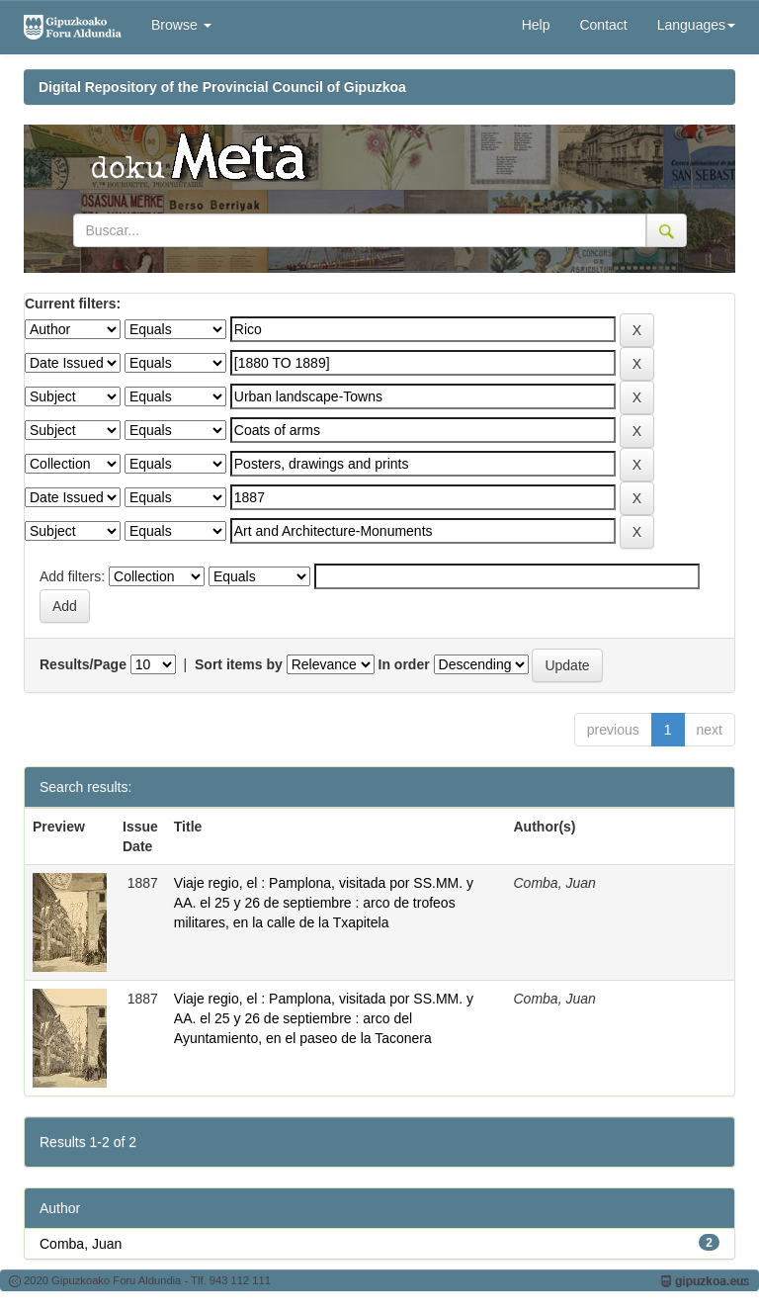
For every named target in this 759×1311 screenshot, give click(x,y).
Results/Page (83, 664)
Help (536, 25)
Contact (603, 25)
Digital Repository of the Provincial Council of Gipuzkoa (222, 87)
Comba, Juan (81, 1244)
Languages (696, 25)
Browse (181, 25)
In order (404, 664)
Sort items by (239, 664)
